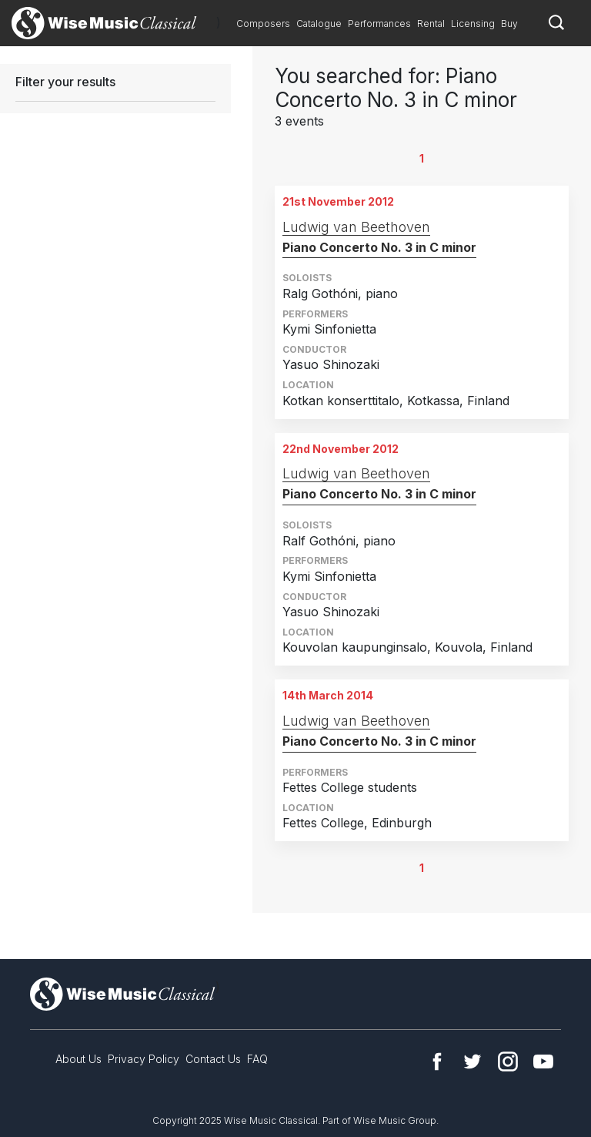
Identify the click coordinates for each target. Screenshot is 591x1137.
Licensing (473, 23)
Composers (263, 23)
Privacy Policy (143, 1058)
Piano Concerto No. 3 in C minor (379, 247)
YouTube (543, 1061)
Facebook (437, 1061)
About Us (78, 1058)
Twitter (472, 1061)
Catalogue (319, 23)
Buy (509, 23)
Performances (379, 23)
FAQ (257, 1058)
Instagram (508, 1061)
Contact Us (213, 1058)
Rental (431, 23)
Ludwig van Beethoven (356, 227)
